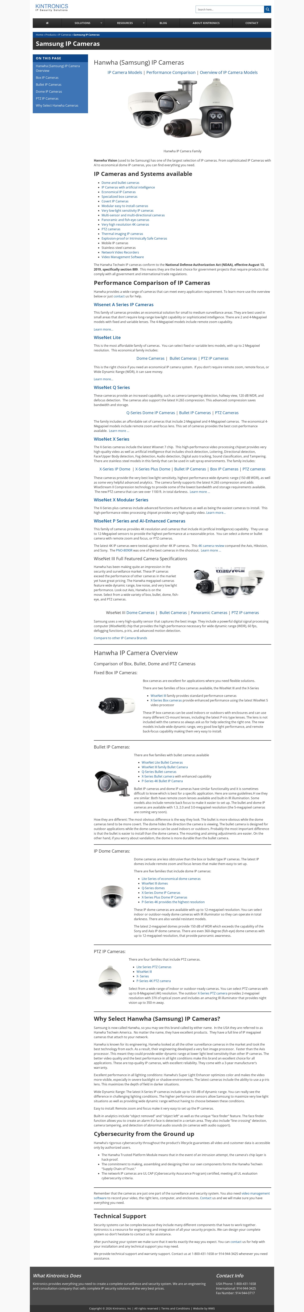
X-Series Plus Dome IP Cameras (164, 897)
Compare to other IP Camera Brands (120, 638)
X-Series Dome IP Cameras (161, 893)
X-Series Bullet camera (158, 776)
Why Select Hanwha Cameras (57, 105)
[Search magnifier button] (267, 9)
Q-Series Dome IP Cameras (150, 412)
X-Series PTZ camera (212, 993)
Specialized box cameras (119, 196)
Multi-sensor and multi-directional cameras (133, 215)
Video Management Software (123, 257)
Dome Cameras (150, 358)
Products (50, 34)
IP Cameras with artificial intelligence (128, 187)
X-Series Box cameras (166, 700)
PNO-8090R (124, 550)
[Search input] (230, 9)
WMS (211, 1308)
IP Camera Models (125, 72)
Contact (206, 1198)
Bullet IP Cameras (195, 412)
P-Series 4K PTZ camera (153, 981)
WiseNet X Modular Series (121, 500)
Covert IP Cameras (115, 201)
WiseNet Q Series (112, 387)
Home (39, 34)
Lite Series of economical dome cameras (171, 879)
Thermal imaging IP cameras (122, 234)
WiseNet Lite (107, 337)
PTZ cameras (111, 229)
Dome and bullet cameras (120, 183)
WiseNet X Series (111, 439)
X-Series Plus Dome (152, 469)
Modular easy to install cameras (125, 206)
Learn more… (103, 329)
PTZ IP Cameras (47, 98)
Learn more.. (103, 379)
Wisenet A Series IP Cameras (124, 304)
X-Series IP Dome (114, 469)
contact (119, 296)
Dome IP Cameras (49, 91)
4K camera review (211, 546)
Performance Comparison (171, 72)
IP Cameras (64, 34)
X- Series (142, 976)
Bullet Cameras (183, 358)
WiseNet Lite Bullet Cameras (162, 762)
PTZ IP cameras (215, 358)
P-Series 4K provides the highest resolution (173, 902)
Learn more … (119, 431)
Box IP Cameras (224, 469)
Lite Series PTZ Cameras (153, 967)
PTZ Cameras (227, 412)
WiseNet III (158, 696)
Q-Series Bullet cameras (159, 772)
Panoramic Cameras (209, 612)
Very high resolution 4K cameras (125, 224)
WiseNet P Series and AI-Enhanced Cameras (139, 521)
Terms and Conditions (175, 1308)
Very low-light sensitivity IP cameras (128, 210)
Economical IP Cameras (119, 192)
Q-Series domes (153, 888)
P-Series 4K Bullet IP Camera (162, 781)
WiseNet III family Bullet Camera (165, 767)
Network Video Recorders (120, 252)
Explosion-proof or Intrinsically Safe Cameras (134, 238)
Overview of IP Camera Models (229, 72)
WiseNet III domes (155, 883)
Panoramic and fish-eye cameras (125, 220)
